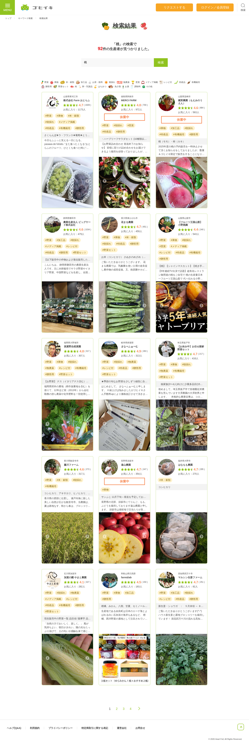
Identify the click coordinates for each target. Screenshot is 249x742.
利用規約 (35, 728)
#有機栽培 (64, 128)
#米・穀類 (73, 115)
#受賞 (131, 125)
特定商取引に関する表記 (94, 728)
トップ (8, 18)
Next (87, 181)
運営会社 (122, 728)
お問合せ (140, 728)
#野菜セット (79, 252)
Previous (48, 181)
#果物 (60, 115)
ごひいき (37, 7)
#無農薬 (49, 368)
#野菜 (48, 115)
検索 (161, 62)
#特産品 (49, 128)
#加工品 (175, 128)
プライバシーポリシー (60, 728)
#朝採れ (49, 122)
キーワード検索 (25, 18)
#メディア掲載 (67, 122)
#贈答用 (79, 128)
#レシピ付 (71, 246)
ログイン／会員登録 (215, 7)
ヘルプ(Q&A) (14, 728)
